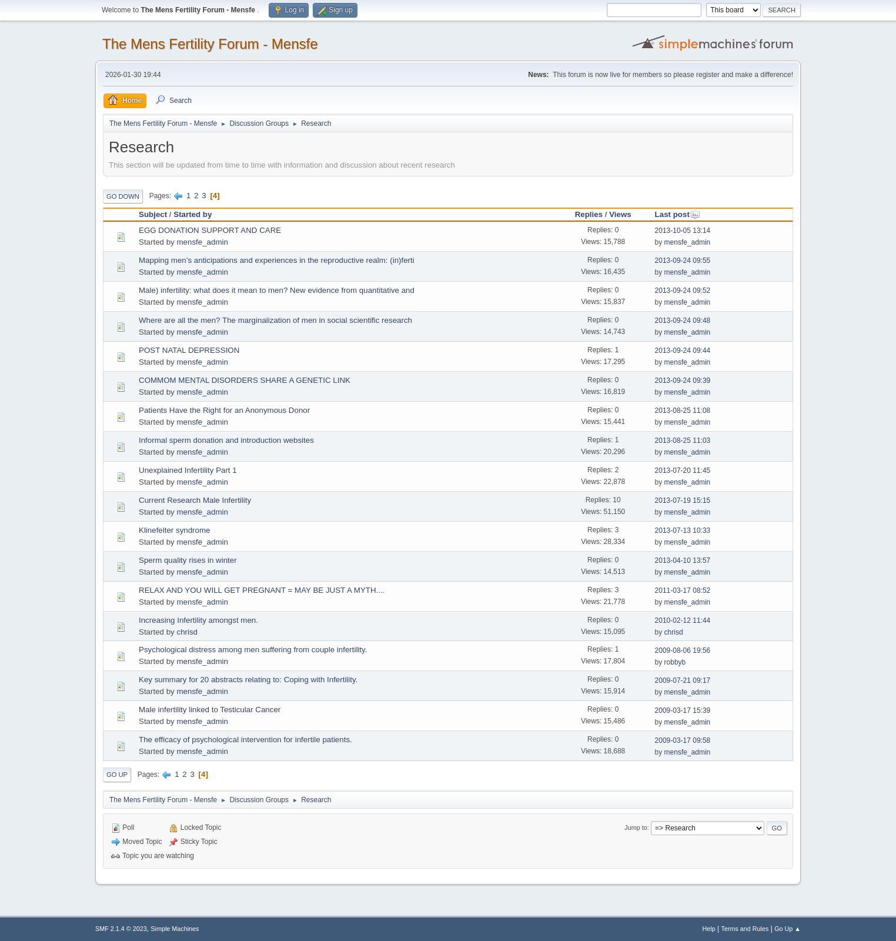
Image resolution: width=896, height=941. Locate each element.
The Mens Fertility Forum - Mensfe (210, 44)
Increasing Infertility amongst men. (198, 620)
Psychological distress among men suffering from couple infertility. (253, 649)
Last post (677, 214)
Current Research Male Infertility (195, 500)
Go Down (122, 196)
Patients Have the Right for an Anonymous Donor (224, 410)
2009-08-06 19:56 (683, 650)
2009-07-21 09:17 (683, 680)
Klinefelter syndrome (174, 530)
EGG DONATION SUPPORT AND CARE (210, 230)
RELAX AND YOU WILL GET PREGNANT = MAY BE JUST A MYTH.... (262, 590)
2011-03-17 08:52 (683, 590)
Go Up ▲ (787, 928)
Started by (192, 214)
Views (620, 214)
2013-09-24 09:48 (683, 320)
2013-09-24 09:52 (683, 290)
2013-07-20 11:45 (683, 470)
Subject (153, 214)
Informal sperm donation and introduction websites (226, 440)
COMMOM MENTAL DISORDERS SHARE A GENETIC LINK (244, 380)
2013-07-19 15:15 (683, 500)
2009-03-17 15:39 (683, 710)
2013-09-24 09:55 (683, 260)
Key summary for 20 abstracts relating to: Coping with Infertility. (248, 679)
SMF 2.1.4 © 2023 (121, 928)
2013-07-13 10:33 (683, 530)
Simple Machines (175, 928)
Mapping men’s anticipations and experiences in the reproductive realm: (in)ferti (276, 260)
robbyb (675, 662)
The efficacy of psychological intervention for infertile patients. (245, 739)
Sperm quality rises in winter (188, 560)
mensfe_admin (202, 242)
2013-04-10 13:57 (683, 560)
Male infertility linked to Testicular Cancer (209, 709)
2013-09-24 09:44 (683, 350)
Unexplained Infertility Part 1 (188, 470)
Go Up (117, 774)
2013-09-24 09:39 (683, 380)
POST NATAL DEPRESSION (189, 350)
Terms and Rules (745, 928)
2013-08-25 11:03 (683, 440)
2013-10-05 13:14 (683, 230)
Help (709, 928)
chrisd (187, 632)
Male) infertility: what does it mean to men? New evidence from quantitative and (276, 290)
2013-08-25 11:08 (683, 410)
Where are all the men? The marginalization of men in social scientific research (275, 320)
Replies (589, 214)
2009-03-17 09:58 (683, 740)
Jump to (635, 827)
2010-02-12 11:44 (683, 620)
